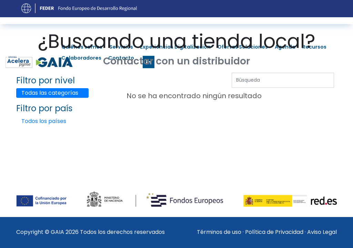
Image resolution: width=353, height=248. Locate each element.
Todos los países (43, 121)
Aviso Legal (322, 232)
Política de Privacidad (274, 232)
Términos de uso (219, 232)
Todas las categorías (49, 93)
